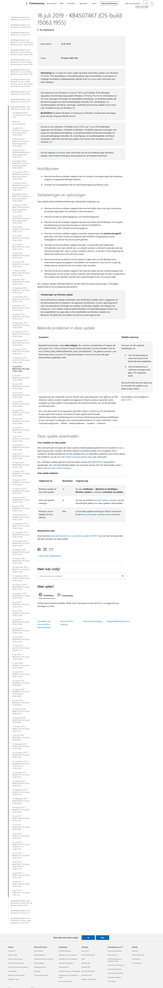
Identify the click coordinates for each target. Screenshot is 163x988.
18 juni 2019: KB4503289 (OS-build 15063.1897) (20, 395)
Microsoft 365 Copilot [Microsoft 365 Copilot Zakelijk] (88, 971)
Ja (88, 937)
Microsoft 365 (51, 3)
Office (61, 3)
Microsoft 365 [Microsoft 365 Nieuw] (12, 971)
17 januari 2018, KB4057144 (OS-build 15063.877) (20, 728)
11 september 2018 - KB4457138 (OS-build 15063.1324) (20, 578)
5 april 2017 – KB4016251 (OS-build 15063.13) (20, 892)
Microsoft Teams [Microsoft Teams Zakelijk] (87, 975)
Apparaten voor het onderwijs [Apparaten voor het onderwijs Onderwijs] (68, 955)
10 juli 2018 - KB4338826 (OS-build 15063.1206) (20, 621)
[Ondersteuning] (36, 3)
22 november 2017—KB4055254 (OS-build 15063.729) (20, 755)
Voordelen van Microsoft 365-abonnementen (44, 624)
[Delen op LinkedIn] (44, 549)
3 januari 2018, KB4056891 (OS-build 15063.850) (20, 737)
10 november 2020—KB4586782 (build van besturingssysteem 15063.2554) (21, 175)
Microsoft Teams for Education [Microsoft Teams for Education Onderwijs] (68, 959)
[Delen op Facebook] (39, 549)
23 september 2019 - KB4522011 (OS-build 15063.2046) (20, 334)
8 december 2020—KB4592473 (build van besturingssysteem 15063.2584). (21, 164)
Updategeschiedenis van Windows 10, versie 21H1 (20, 33)
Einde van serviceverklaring (18, 122)
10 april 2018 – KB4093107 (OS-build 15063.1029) (20, 674)
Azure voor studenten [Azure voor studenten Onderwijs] (65, 981)
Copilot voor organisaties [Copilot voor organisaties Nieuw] (16, 963)
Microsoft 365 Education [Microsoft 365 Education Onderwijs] (66, 963)
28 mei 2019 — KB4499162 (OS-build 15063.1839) (20, 412)
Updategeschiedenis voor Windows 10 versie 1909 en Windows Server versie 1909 (22, 62)
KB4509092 (97, 462)
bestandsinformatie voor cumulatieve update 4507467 (74, 535)
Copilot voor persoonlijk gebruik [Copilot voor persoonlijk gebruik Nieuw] (18, 967)
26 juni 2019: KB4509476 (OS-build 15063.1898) (20, 386)
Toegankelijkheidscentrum (118, 621)
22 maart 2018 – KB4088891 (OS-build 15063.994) (20, 683)
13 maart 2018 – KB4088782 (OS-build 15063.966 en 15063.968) (20, 692)
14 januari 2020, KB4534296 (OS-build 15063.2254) (20, 281)
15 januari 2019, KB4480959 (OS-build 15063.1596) (20, 499)
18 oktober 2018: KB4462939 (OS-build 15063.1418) (20, 552)
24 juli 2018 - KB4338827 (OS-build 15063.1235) (20, 604)
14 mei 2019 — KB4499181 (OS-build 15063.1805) (20, 430)
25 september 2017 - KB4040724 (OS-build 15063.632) (20, 792)
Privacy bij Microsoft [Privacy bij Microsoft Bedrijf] (138, 955)
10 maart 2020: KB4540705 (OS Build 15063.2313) (20, 264)
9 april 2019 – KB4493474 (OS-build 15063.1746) (20, 456)
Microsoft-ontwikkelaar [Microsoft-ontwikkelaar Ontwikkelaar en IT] (114, 951)
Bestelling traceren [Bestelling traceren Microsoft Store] (40, 967)
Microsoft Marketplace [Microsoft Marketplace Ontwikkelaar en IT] (114, 969)
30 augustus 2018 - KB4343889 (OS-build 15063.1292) (20, 587)
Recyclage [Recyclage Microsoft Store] (37, 971)
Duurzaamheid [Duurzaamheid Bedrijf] (136, 963)
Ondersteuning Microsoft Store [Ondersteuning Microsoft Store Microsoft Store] (43, 959)
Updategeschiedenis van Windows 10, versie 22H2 (20, 18)
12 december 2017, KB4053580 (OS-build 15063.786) (20, 746)
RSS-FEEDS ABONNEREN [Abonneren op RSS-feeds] (50, 556)
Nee (102, 937)
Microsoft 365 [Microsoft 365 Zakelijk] (86, 967)
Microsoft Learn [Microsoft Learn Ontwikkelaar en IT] (112, 955)
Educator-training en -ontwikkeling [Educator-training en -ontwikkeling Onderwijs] (69, 971)
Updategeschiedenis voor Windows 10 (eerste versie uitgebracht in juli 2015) (21, 920)
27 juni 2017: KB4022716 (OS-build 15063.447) (20, 835)
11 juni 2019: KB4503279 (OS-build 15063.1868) (20, 403)
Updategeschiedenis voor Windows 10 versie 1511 (20, 911)
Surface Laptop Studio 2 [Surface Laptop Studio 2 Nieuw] (15, 959)
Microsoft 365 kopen (109, 3)
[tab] (46, 595)
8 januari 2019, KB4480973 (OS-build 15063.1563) (20, 508)
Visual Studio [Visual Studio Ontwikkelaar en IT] (111, 981)
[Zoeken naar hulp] (145, 3)
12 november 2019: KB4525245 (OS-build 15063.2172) (20, 299)
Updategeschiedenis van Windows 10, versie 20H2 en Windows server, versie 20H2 (22, 42)
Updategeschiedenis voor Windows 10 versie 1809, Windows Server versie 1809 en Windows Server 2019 (22, 82)
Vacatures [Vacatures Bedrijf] (135, 951)
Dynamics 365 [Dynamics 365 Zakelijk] (86, 963)
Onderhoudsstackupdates (76, 456)
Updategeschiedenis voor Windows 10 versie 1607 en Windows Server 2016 (21, 903)
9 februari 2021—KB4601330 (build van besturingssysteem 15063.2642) (21, 142)
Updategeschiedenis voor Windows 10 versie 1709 (20, 100)
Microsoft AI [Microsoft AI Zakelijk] (85, 951)
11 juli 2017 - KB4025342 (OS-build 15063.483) (20, 827)
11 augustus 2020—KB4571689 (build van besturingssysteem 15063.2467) (21, 208)
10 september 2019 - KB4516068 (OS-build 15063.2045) (20, 342)
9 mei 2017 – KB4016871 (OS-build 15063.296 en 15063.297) (20, 865)
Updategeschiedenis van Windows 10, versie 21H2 (20, 26)
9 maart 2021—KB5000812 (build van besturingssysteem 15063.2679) (21, 131)
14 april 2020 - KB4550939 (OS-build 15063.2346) (20, 255)
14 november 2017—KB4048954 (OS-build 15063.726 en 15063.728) (20, 764)
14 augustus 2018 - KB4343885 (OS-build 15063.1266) (20, 595)
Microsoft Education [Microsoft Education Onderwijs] (65, 951)
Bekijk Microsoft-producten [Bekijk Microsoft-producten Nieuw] (16, 975)
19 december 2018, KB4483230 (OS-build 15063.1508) (20, 517)
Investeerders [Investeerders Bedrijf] (136, 959)
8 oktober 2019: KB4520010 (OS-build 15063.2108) (20, 307)
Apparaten (83, 3)
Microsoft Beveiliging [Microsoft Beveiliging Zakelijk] (88, 955)
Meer (94, 3)
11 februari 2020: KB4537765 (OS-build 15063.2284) (20, 273)
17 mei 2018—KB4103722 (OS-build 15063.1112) (20, 648)
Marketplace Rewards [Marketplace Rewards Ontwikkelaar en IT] (114, 977)
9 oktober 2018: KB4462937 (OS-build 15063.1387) (20, 560)
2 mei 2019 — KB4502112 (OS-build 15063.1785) (20, 438)
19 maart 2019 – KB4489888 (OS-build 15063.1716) (20, 464)
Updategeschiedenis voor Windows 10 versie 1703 (20, 108)
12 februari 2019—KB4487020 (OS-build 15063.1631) (20, 491)
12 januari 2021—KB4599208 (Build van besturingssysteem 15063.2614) (21, 153)
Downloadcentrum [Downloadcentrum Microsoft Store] (39, 955)
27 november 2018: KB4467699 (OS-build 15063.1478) (20, 534)
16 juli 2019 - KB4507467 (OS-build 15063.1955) (20, 368)
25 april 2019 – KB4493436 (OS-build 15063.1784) (20, 447)
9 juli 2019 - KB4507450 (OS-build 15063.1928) (20, 377)
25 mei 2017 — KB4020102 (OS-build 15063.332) (20, 855)
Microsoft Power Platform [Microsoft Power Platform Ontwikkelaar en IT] (115, 973)
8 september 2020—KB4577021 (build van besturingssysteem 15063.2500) (21, 197)
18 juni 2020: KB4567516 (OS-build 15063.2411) (20, 229)
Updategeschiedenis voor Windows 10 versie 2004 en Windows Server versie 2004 (22, 52)
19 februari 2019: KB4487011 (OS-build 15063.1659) (20, 482)
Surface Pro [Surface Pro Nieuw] (11, 951)
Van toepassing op (46, 30)
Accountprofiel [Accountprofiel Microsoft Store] (38, 951)
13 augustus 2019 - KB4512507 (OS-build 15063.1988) (20, 360)
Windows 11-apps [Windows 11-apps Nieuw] (13, 979)
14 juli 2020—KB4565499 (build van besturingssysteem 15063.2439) (21, 219)
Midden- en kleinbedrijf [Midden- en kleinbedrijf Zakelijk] (89, 979)
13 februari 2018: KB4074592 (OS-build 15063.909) (20, 720)
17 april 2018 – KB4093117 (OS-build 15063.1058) (20, 665)
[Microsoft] (17, 3)
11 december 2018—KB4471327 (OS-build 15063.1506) (20, 525)
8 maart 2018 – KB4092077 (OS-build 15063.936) (20, 702)
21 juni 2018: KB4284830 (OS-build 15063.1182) (20, 630)
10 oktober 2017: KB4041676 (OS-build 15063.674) (20, 783)
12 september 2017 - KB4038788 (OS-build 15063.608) (20, 800)
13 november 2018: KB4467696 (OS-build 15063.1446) (20, 543)
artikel (58, 152)
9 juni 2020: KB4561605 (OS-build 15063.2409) (20, 238)
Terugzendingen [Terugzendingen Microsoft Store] (39, 963)
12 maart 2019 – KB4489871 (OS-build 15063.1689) (20, 473)
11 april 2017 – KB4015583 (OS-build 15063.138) (20, 883)
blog (89, 79)
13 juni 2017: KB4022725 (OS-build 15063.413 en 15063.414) (20, 845)
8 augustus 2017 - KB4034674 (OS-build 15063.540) (20, 809)
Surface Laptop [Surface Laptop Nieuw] (12, 955)
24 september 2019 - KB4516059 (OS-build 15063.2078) (20, 325)
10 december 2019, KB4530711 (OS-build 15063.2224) (20, 290)
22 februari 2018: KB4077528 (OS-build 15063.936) (20, 711)
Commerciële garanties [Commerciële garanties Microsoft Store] (41, 975)
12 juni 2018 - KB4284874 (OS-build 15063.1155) (20, 639)
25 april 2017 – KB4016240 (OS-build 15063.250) (20, 875)
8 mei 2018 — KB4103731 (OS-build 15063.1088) (20, 656)
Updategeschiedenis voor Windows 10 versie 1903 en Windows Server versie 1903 (22, 72)
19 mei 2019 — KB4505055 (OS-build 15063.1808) (20, 421)
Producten (71, 3)
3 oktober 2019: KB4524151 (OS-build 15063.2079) (20, 316)
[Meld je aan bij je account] (152, 3)
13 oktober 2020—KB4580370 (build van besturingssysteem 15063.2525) (21, 186)
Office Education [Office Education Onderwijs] (64, 967)
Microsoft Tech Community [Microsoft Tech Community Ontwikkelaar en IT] (115, 965)
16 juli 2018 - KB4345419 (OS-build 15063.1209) (20, 613)
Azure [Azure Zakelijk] (83, 959)
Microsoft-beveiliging (92, 621)
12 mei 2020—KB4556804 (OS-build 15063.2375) (20, 246)
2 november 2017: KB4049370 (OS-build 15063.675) (20, 774)
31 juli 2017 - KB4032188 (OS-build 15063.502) (20, 818)
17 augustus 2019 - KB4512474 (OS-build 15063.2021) (20, 351)
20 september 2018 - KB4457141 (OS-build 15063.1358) (20, 569)
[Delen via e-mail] (50, 549)
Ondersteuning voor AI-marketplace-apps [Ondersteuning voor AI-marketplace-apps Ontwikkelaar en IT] (114, 960)
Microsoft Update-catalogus (59, 468)
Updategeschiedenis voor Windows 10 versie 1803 (20, 93)
